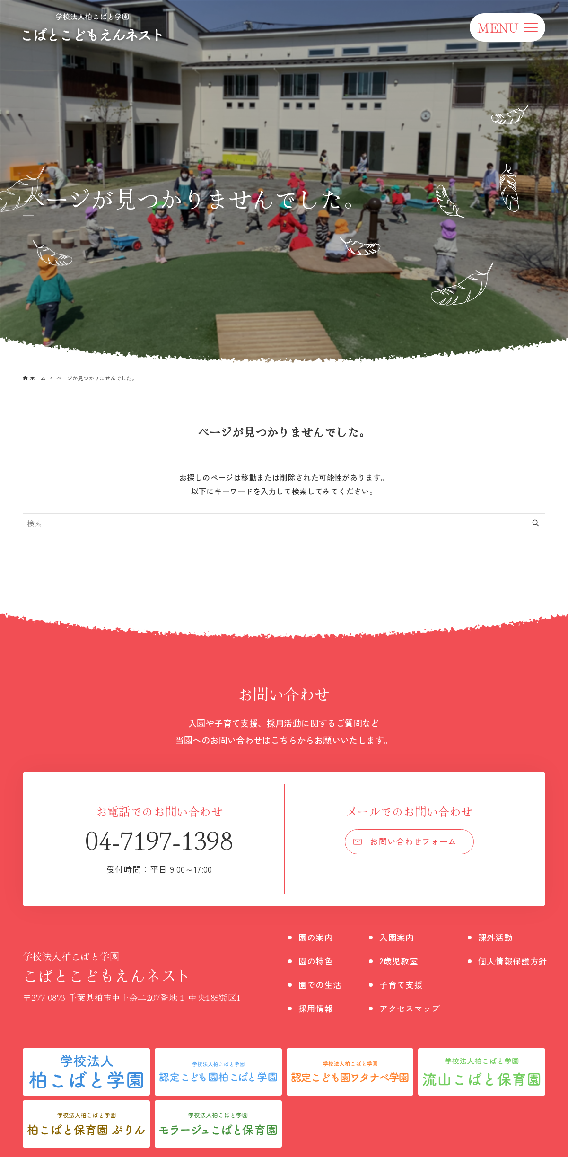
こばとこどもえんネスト (132, 967)
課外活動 (508, 937)
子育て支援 (408, 984)
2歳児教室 (406, 960)
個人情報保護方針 (528, 960)
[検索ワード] (284, 523)
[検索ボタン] (535, 523)
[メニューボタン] (507, 27)
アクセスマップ (418, 1008)
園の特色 (317, 960)
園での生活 (322, 984)
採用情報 (317, 1008)
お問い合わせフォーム (414, 843)
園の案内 (317, 937)
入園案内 (403, 937)
